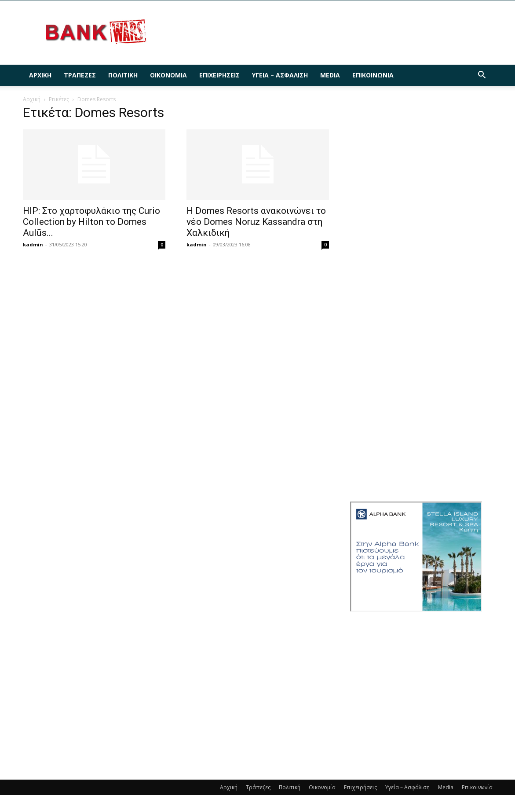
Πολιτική (123, 75)
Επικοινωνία (373, 75)
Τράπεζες (80, 75)
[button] (482, 76)
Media (330, 75)
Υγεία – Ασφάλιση (280, 75)
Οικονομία (168, 75)
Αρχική (40, 75)
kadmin (33, 244)
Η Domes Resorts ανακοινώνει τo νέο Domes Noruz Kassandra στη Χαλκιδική (256, 221)
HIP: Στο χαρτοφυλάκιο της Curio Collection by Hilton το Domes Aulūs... (91, 221)
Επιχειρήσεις (219, 75)
